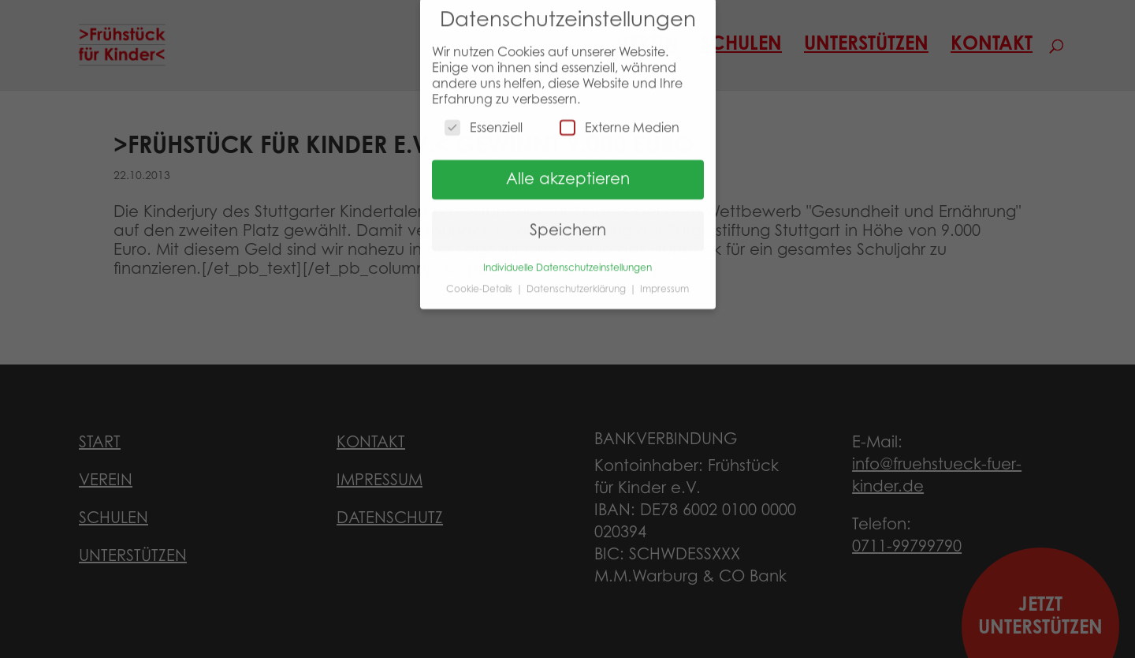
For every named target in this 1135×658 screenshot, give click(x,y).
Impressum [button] (664, 281)
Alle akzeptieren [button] (568, 173)
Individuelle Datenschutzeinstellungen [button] (567, 261)
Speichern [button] (568, 224)
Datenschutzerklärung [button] (577, 281)
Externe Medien (619, 121)
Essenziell (484, 121)
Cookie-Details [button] (480, 281)
